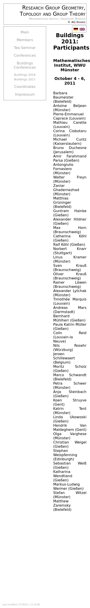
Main (25, 32)
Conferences (25, 55)
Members (25, 40)
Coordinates (24, 87)
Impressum (25, 94)
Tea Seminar (25, 48)
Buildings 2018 (25, 74)
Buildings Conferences (25, 65)
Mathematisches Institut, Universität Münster (57, 18)
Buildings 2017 (25, 79)
